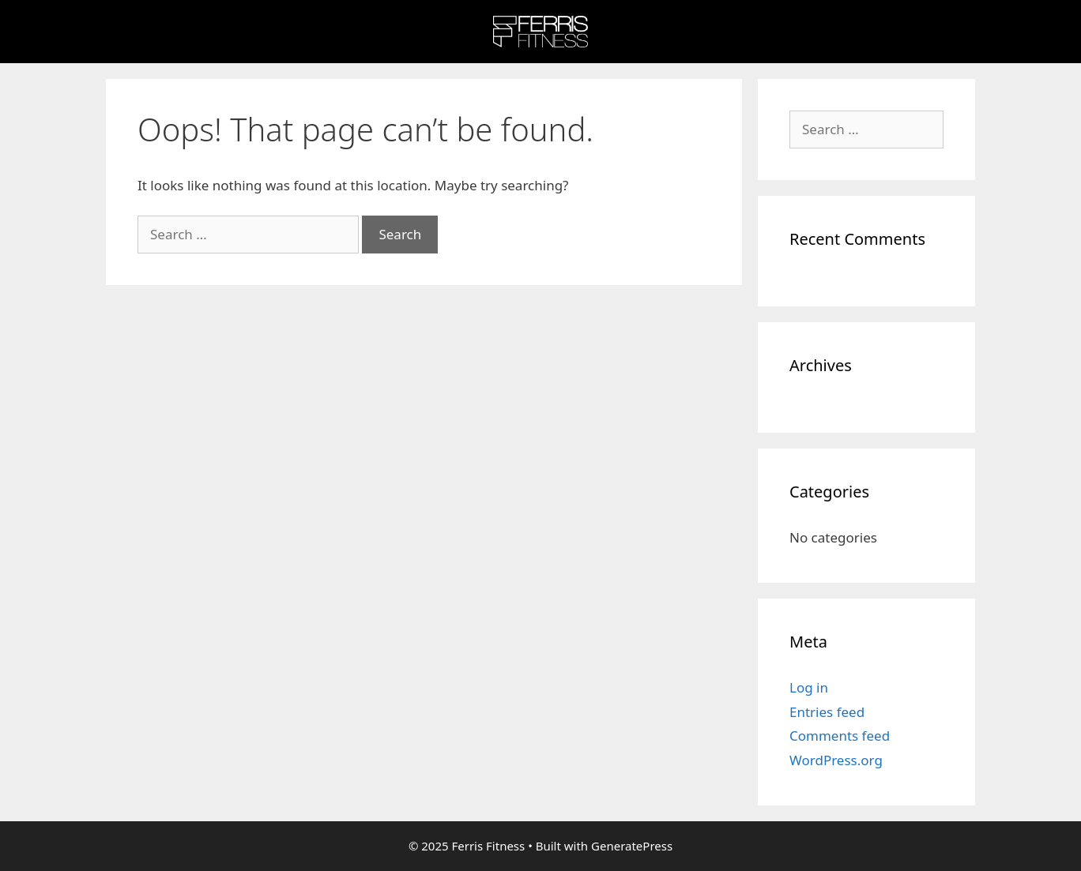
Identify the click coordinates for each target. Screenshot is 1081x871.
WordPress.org (836, 760)
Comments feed (839, 735)
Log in (808, 687)
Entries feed (826, 712)
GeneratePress (631, 846)
